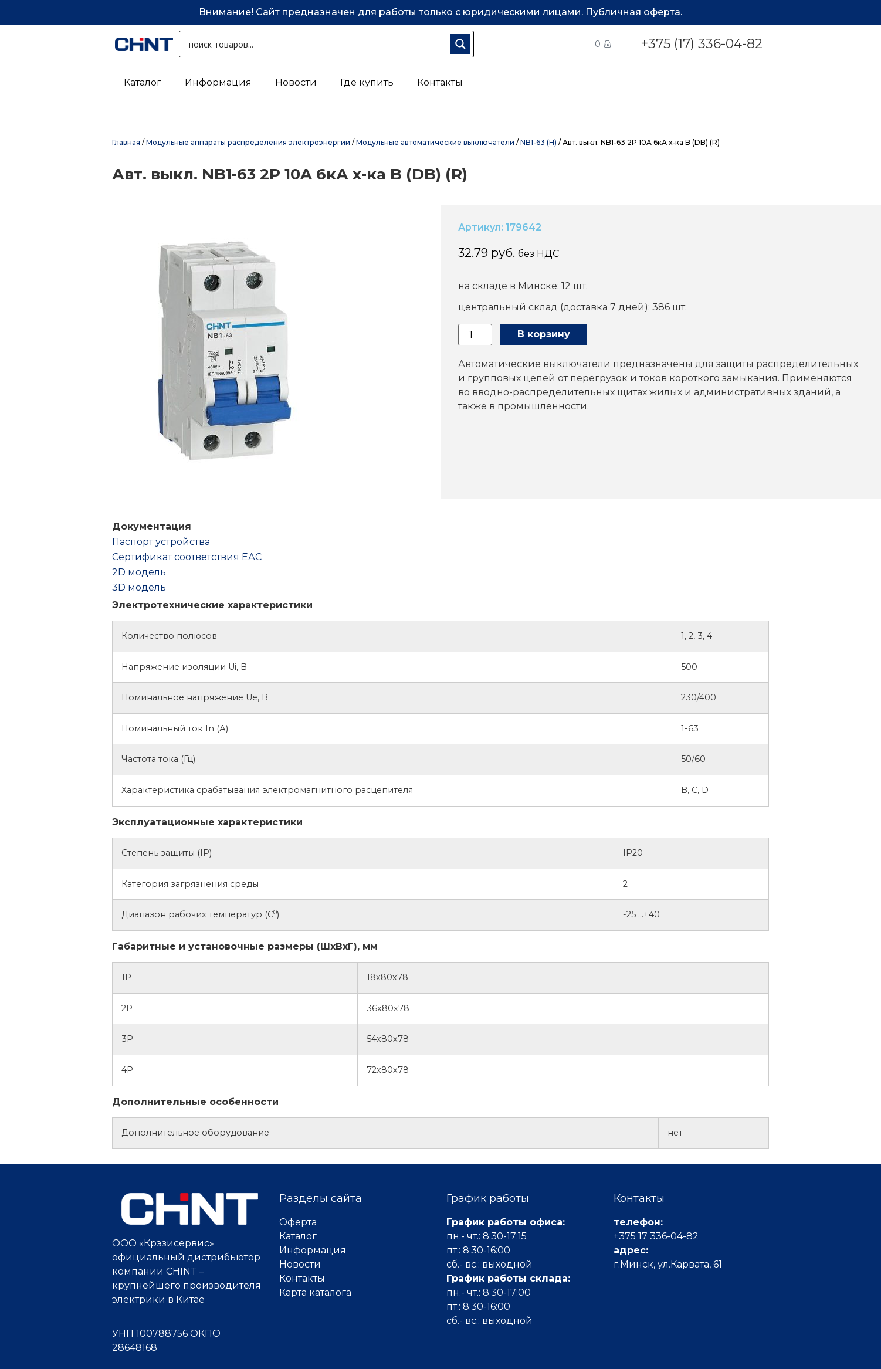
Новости (296, 82)
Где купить (367, 82)
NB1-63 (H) (538, 142)
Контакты (440, 82)
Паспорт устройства (161, 541)
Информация (218, 82)
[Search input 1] (317, 44)
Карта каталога (315, 1292)
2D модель (139, 572)
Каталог (142, 82)
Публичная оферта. (633, 12)
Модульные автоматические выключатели (435, 142)
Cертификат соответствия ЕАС (187, 556)
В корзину (543, 334)
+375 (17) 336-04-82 (702, 44)
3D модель (139, 587)
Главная (126, 142)
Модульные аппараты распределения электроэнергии (248, 142)
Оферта (298, 1222)
